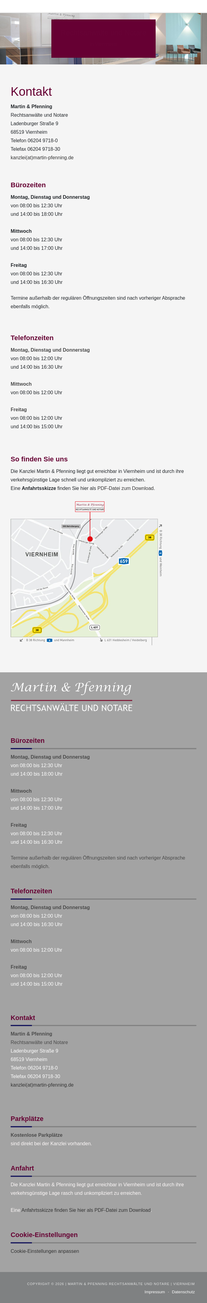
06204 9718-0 (43, 140)
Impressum (154, 1292)
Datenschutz (183, 1292)
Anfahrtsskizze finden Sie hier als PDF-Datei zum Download (86, 1210)
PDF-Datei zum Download (125, 488)
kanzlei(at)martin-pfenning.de (42, 157)
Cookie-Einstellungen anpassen (45, 1251)
